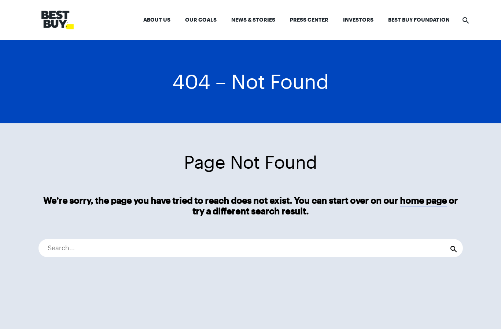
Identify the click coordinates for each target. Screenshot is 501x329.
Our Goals (201, 19)
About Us (156, 19)
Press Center (309, 19)
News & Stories (253, 19)
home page (423, 200)
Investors (358, 19)
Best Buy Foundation (419, 19)
